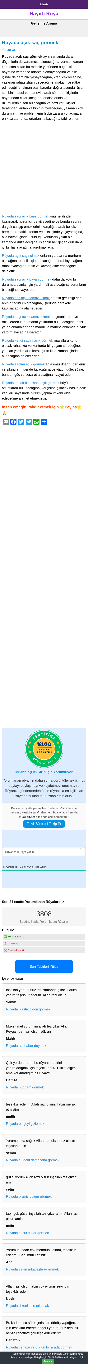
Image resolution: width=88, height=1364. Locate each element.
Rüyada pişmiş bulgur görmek (29, 1196)
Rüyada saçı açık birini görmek (25, 216)
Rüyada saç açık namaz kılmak (26, 298)
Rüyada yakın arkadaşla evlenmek (32, 1269)
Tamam (48, 1361)
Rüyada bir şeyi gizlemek (25, 1124)
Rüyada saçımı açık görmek (23, 364)
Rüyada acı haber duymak (26, 1046)
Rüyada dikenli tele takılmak (27, 1306)
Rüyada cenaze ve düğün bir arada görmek (39, 1347)
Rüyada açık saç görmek (30, 42)
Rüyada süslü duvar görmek (27, 1233)
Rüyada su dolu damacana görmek (32, 1160)
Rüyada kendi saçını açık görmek (27, 340)
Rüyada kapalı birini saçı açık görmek (30, 383)
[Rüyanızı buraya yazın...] (43, 851)
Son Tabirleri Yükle (44, 966)
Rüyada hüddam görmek (25, 1087)
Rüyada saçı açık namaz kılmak (26, 317)
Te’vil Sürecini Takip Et (44, 824)
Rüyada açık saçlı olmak (20, 256)
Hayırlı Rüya (44, 13)
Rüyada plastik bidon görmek (28, 1009)
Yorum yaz (9, 49)
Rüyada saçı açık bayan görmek (26, 279)
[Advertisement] (44, 168)
